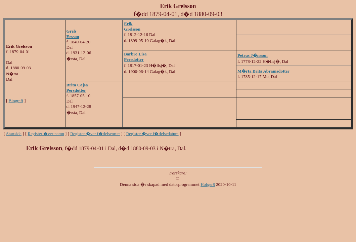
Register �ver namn (46, 133)
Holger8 (208, 184)
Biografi (16, 100)
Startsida (14, 133)
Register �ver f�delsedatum (152, 133)
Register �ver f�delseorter (95, 133)
